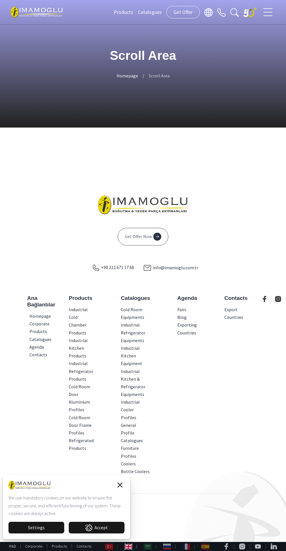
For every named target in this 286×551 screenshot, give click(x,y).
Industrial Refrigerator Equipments (133, 332)
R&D (12, 546)
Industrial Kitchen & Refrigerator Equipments (133, 382)
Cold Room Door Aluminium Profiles (79, 398)
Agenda (31, 347)
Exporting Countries (187, 328)
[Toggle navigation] (268, 12)
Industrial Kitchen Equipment (131, 355)
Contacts (84, 546)
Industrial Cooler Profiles (130, 409)
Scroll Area (159, 76)
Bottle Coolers (135, 471)
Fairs (181, 309)
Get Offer (183, 12)
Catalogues (150, 12)
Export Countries (233, 313)
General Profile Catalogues (132, 432)
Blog (182, 317)
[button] (119, 484)
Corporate (34, 546)
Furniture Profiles (130, 452)
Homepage (127, 76)
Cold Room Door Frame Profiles (80, 425)
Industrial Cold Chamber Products (78, 321)
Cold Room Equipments (132, 313)
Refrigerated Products (81, 444)
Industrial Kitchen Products (78, 348)
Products (123, 12)
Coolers (128, 464)
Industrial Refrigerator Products (81, 371)
